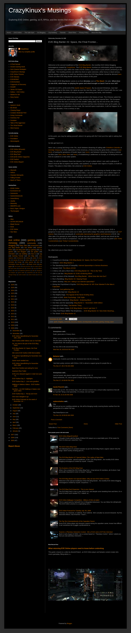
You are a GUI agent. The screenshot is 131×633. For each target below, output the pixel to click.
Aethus (12, 172)
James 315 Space (16, 89)
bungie (20, 262)
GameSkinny (14, 198)
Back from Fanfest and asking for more (25, 368)
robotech (29, 268)
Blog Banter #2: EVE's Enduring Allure (78, 273)
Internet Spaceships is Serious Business (93, 265)
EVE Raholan (14, 77)
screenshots (35, 245)
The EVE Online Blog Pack (68, 447)
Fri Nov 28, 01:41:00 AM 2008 (63, 395)
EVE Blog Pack (15, 154)
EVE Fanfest (14, 159)
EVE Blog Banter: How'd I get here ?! (83, 308)
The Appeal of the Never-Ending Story (80, 295)
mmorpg (106, 322)
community (67, 322)
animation (11, 254)
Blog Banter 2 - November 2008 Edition (88, 303)
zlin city (40, 274)
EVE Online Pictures (17, 74)
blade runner (33, 264)
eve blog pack (20, 250)
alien (38, 262)
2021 (13, 299)
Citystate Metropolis (16, 175)
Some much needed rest (20, 360)
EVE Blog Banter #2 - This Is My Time (88, 271)
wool (34, 268)
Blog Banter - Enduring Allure (80, 300)
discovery (74, 322)
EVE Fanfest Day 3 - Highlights (22, 378)
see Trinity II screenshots (69, 241)
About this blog (96, 32)
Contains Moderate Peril (18, 113)
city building (23, 254)
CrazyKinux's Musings (39, 10)
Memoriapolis (14, 141)
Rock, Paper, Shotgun (17, 208)
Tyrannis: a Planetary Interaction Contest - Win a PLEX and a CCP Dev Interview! (86, 532)
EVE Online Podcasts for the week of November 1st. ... (24, 400)
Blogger (69, 623)
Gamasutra (14, 193)
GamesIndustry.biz (16, 196)
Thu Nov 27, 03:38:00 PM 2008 (63, 380)
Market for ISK (15, 94)
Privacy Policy (83, 32)
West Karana (14, 128)
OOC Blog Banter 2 (66, 263)
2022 (13, 296)
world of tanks (32, 274)
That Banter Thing (74, 305)
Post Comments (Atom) (65, 427)
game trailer (21, 272)
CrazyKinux (71, 67)
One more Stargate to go (20, 396)
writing (28, 258)
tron (39, 260)
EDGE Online (14, 188)
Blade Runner (15, 224)
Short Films (72, 32)
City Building (52, 32)
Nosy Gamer (14, 97)
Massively (13, 203)
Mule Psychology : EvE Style (74, 297)
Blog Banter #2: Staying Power (76, 279)
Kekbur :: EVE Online (17, 92)
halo (33, 260)
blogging (60, 322)
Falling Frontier (15, 177)
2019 (13, 302)
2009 (13, 325)
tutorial (15, 260)
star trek (37, 272)
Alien (12, 219)
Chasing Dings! (15, 110)
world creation (22, 274)
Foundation (14, 138)
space (112, 322)
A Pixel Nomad (15, 64)
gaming (101, 322)
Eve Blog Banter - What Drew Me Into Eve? (90, 276)
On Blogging (41, 32)
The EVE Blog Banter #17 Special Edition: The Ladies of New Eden (81, 457)
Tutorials (62, 32)
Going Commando (16, 115)
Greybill (12, 87)
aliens (28, 260)
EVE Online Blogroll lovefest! (68, 436)
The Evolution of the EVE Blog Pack (71, 468)
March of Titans (15, 180)
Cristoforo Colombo (113, 147)
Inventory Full (14, 118)
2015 (13, 311)
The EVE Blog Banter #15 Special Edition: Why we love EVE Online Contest (84, 479)
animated (11, 262)
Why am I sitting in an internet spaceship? (79, 281)
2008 (13, 328)
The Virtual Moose (16, 125)
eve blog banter (87, 322)
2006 (13, 437)
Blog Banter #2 (73, 292)
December (16, 330)
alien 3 (24, 264)
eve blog (31, 256)
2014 (13, 313)
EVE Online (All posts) (17, 149)
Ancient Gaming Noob (17, 67)
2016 (13, 308)
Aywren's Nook (15, 105)
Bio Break (13, 108)
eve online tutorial (37, 266)
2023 (13, 293)
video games (29, 262)
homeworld (20, 258)
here (119, 74)
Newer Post (53, 424)
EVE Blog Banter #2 (68, 313)
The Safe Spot (29, 32)
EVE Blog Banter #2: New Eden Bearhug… (99, 311)
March (15, 425)
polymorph (21, 268)
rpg (41, 254)
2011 (13, 319)
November (16, 333)
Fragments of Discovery (18, 84)
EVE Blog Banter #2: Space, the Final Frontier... (86, 260)
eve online (96, 322)
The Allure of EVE (69, 268)
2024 (13, 290)
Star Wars (13, 232)
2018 (13, 305)
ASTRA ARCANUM (16, 221)
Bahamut (56, 356)
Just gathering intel (67, 289)
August (15, 411)
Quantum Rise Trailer (19, 371)
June (14, 416)
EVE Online (17, 32)
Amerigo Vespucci (54, 150)
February (16, 428)
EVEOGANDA (15, 82)
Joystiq (12, 201)
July (14, 413)
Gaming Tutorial (17, 256)
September (16, 408)
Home (9, 32)
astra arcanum (27, 266)
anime (16, 270)
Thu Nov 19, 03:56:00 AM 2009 (63, 415)
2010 (13, 322)
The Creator (17, 266)
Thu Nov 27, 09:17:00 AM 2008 (63, 366)
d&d (33, 270)
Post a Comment (56, 419)
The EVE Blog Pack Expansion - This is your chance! (76, 489)
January (15, 431)
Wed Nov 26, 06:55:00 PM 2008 (63, 349)
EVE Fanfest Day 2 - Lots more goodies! (25, 381)
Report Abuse (14, 446)
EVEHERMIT (14, 79)
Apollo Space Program (83, 88)
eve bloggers (21, 252)
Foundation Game (13, 264)
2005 (13, 440)
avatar (34, 258)
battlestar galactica (25, 270)
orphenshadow (58, 401)
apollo (55, 322)
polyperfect (30, 272)
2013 (13, 316)
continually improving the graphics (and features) (93, 234)
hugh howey (13, 268)
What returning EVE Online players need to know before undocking (76, 548)
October (15, 405)
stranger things (12, 274)
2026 (13, 285)
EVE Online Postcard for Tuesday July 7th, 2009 (75, 511)
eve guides (34, 252)
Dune (12, 227)
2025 (13, 287)
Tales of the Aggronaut (17, 123)
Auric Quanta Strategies (18, 69)
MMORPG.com (15, 206)
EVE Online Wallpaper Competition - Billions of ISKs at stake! (79, 500)
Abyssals (13, 170)
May (14, 419)
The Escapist (14, 211)
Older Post (118, 424)
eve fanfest (28, 247)
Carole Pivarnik (58, 387)
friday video (23, 245)
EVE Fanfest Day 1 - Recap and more (24, 394)
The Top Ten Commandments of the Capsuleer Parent (77, 521)
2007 (13, 434)
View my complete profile (26, 52)
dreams (79, 322)
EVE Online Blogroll (16, 162)
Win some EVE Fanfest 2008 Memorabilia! (26, 353)
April (14, 422)
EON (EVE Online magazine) (20, 157)
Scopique (13, 120)
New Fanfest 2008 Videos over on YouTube (26, 341)
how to (33, 254)
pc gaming (32, 250)
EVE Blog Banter (85, 65)
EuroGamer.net (15, 191)
